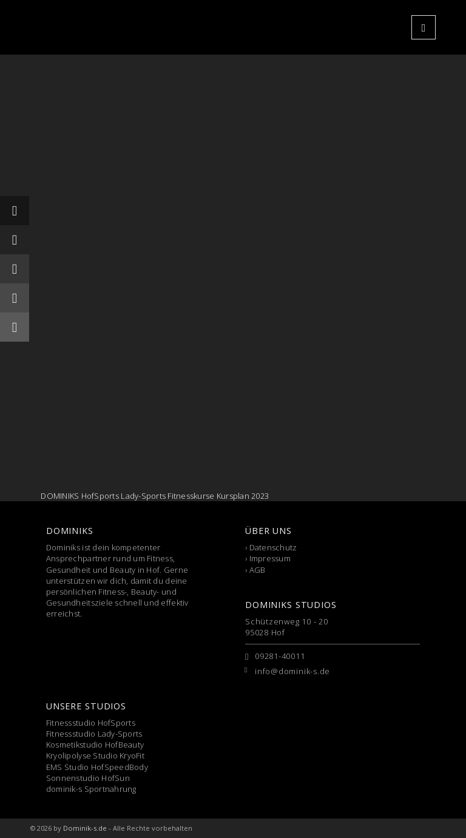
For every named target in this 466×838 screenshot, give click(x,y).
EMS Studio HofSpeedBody (97, 767)
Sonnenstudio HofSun (88, 777)
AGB (257, 569)
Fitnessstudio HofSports (90, 722)
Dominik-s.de (85, 828)
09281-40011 (280, 655)
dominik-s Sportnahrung (91, 788)
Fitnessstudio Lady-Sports (94, 733)
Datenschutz (273, 547)
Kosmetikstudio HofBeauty (95, 744)
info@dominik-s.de (292, 671)
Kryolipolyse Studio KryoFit (95, 755)
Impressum (270, 558)
